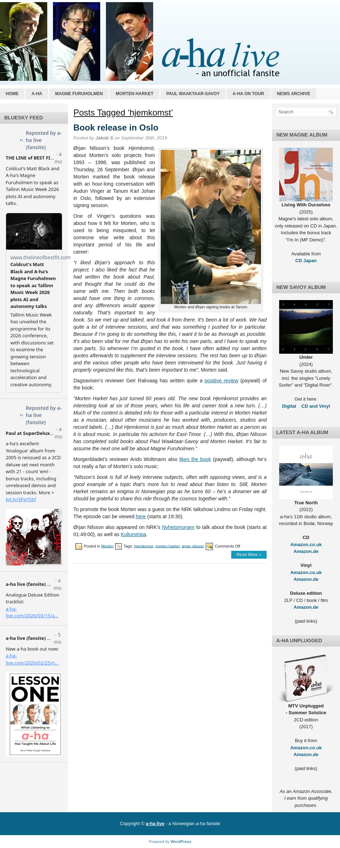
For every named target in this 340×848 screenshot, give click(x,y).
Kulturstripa (133, 534)
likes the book (195, 459)
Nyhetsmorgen (178, 527)
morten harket (167, 546)
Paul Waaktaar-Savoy (193, 93)
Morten (107, 546)
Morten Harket (134, 93)
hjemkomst (143, 546)
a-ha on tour (248, 93)
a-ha (36, 93)
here (141, 516)
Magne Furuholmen (79, 93)
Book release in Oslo (115, 127)
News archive (293, 93)
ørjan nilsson (193, 546)
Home (12, 93)
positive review (221, 380)
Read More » (249, 554)
